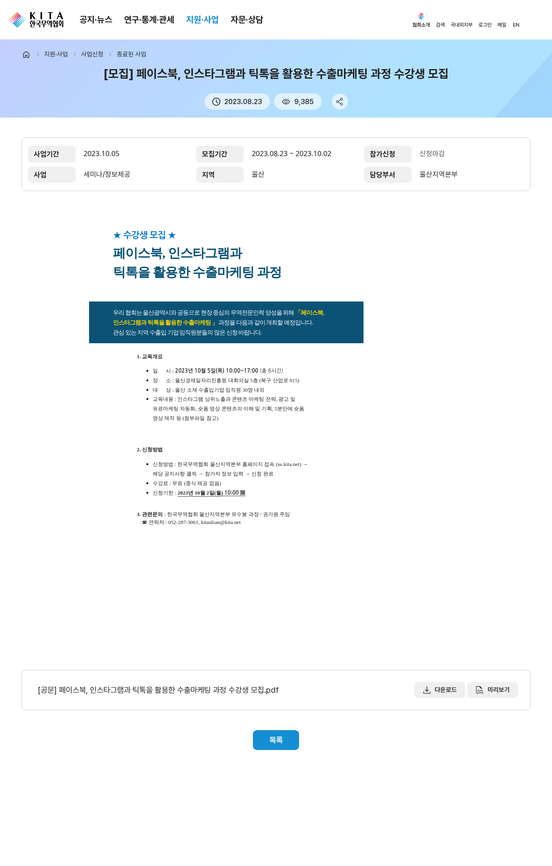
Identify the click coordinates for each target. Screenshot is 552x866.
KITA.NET (36, 20)
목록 (276, 740)
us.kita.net (288, 464)
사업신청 (92, 54)
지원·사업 (202, 19)
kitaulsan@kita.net (221, 522)
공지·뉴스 (96, 19)
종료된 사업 (131, 54)
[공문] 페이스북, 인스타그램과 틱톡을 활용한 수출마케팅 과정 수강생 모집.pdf (158, 690)
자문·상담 (247, 19)
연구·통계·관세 (149, 19)
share (340, 101)
